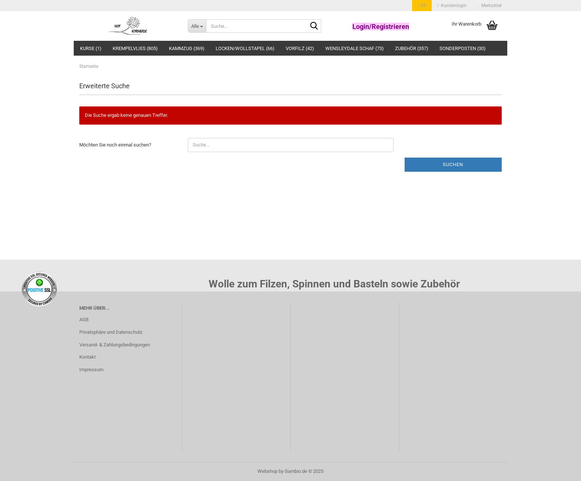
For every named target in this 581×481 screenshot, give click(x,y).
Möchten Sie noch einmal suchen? (115, 145)
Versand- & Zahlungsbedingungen (114, 344)
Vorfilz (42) (300, 48)
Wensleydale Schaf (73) (354, 48)
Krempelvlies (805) (135, 48)
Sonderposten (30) (462, 48)
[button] (421, 5)
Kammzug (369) (187, 48)
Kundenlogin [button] (452, 5)
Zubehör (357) (411, 48)
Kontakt (87, 357)
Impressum (91, 369)
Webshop (268, 471)
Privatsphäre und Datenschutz (110, 332)
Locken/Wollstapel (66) (245, 48)
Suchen (453, 164)
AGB (84, 319)
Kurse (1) (91, 48)
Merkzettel (490, 5)
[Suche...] (197, 26)
